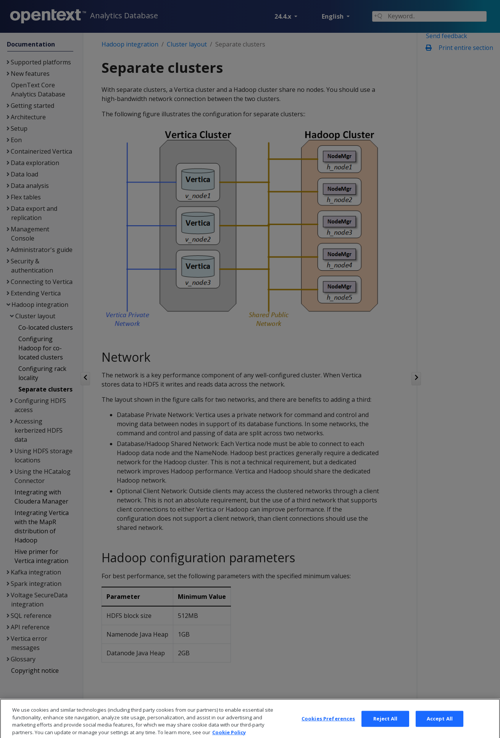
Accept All (440, 727)
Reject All (385, 727)
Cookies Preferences (328, 727)
